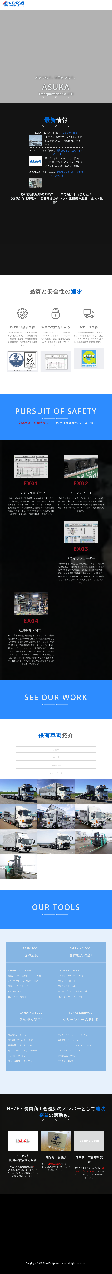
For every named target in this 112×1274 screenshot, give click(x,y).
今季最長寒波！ (69, 132)
